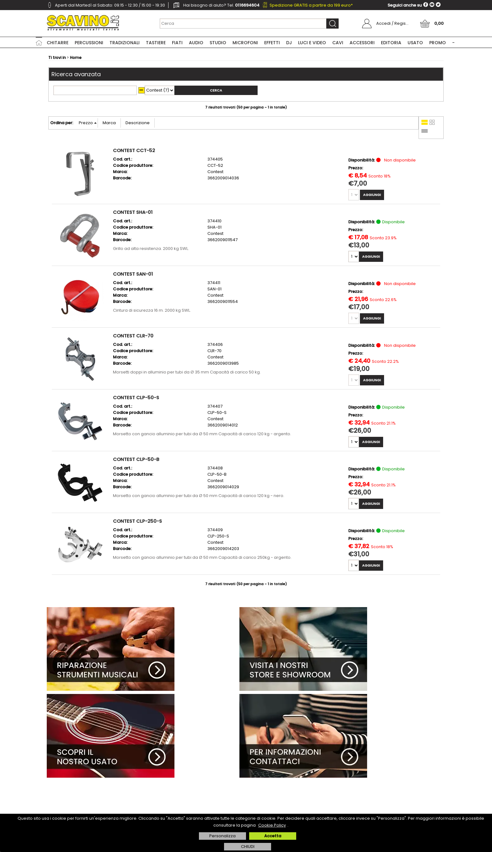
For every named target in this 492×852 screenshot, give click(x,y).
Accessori (362, 43)
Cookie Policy (272, 825)
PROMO (437, 43)
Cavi (337, 43)
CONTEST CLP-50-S (136, 397)
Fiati (177, 43)
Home (39, 42)
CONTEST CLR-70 (133, 335)
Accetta (272, 836)
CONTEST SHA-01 (132, 212)
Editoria (391, 43)
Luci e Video (312, 43)
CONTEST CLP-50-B (136, 459)
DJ (289, 43)
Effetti (272, 43)
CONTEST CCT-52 (134, 150)
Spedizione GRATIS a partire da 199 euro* (311, 5)
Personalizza (222, 836)
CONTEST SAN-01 (133, 274)
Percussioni (89, 43)
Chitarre (57, 43)
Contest (215, 172)
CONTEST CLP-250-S (137, 521)
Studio (218, 43)
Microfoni (245, 43)
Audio (196, 43)
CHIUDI (247, 846)
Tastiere (156, 43)
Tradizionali (125, 43)
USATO (415, 43)
